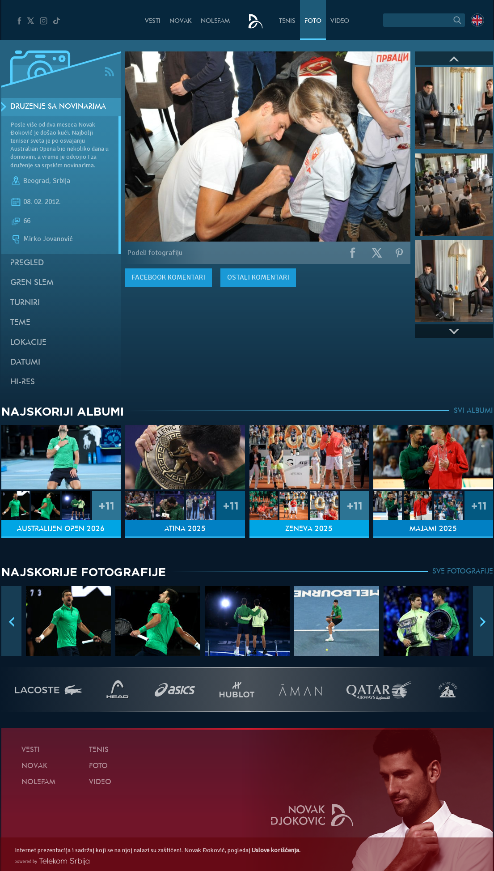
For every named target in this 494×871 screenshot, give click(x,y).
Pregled (27, 263)
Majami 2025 (433, 529)
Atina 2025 (185, 529)
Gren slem (32, 283)
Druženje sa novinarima (58, 106)
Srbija (61, 180)
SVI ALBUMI (473, 411)
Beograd (36, 180)
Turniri (25, 303)
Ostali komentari (258, 277)
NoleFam (215, 21)
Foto (312, 21)
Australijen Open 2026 (61, 529)
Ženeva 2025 (309, 529)
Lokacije (28, 343)
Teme (20, 323)
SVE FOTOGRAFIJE (462, 571)
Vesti (152, 21)
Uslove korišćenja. (276, 850)
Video (339, 21)
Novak (180, 21)
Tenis (287, 21)
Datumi (25, 362)
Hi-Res (22, 382)
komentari (168, 277)
